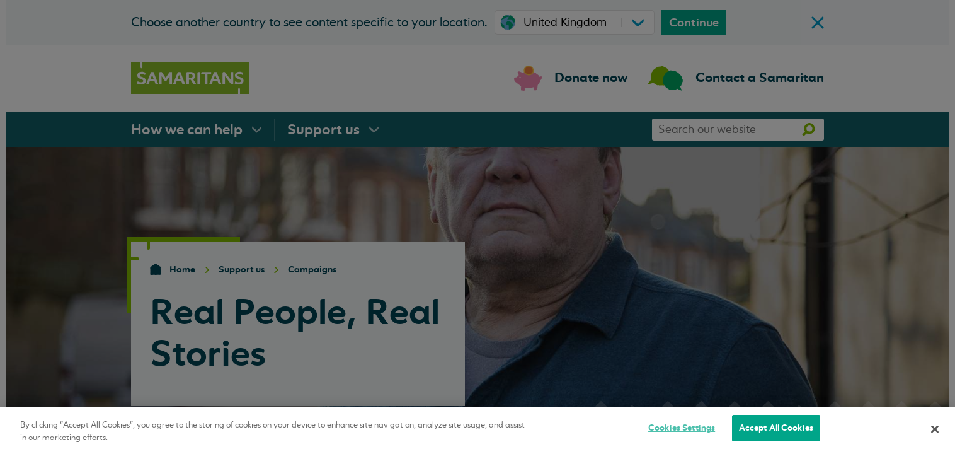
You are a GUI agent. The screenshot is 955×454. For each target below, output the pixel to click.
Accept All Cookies (776, 427)
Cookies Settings (681, 427)
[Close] (935, 429)
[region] (477, 430)
